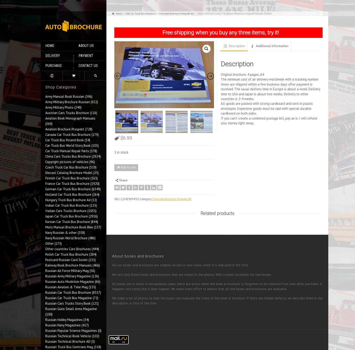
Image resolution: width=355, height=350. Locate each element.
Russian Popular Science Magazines (71, 330)
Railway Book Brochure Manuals (68, 265)
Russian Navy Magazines (63, 325)
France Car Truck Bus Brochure (67, 183)
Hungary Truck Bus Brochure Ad (68, 200)
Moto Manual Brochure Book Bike (69, 227)
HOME (49, 46)
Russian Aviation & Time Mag (66, 287)
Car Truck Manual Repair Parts (67, 151)
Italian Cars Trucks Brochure (65, 211)
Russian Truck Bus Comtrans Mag (69, 347)
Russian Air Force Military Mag (67, 271)
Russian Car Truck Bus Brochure (68, 292)
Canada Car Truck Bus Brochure (68, 134)
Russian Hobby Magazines (64, 320)
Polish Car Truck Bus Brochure (66, 254)
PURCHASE (53, 66)
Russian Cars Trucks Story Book (68, 303)
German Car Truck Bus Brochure (68, 189)
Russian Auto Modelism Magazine (69, 281)
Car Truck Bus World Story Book (68, 145)
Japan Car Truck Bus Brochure (66, 216)
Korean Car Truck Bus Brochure (67, 222)
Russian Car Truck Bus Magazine (68, 298)
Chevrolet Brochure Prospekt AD (171, 199)
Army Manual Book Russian (64, 96)
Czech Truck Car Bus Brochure (66, 167)
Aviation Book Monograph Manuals (70, 118)
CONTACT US (88, 66)
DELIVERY (52, 56)
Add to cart (128, 167)
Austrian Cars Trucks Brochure (67, 113)
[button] (206, 49)
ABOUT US (86, 46)
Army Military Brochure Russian (67, 102)
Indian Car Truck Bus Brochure (67, 205)
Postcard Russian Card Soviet (66, 260)
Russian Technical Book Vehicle (68, 336)
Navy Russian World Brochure (66, 238)
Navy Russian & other (61, 232)
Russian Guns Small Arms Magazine (71, 309)
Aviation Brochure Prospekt (64, 129)
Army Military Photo (59, 107)
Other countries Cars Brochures (68, 249)
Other (49, 243)
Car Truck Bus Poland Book (64, 140)
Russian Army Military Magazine (68, 276)
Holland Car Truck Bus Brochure (68, 194)
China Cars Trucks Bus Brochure (68, 156)
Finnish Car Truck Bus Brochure (67, 178)
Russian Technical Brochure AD (67, 341)
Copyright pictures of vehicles (67, 162)
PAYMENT (86, 56)
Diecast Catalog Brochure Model (68, 173)
